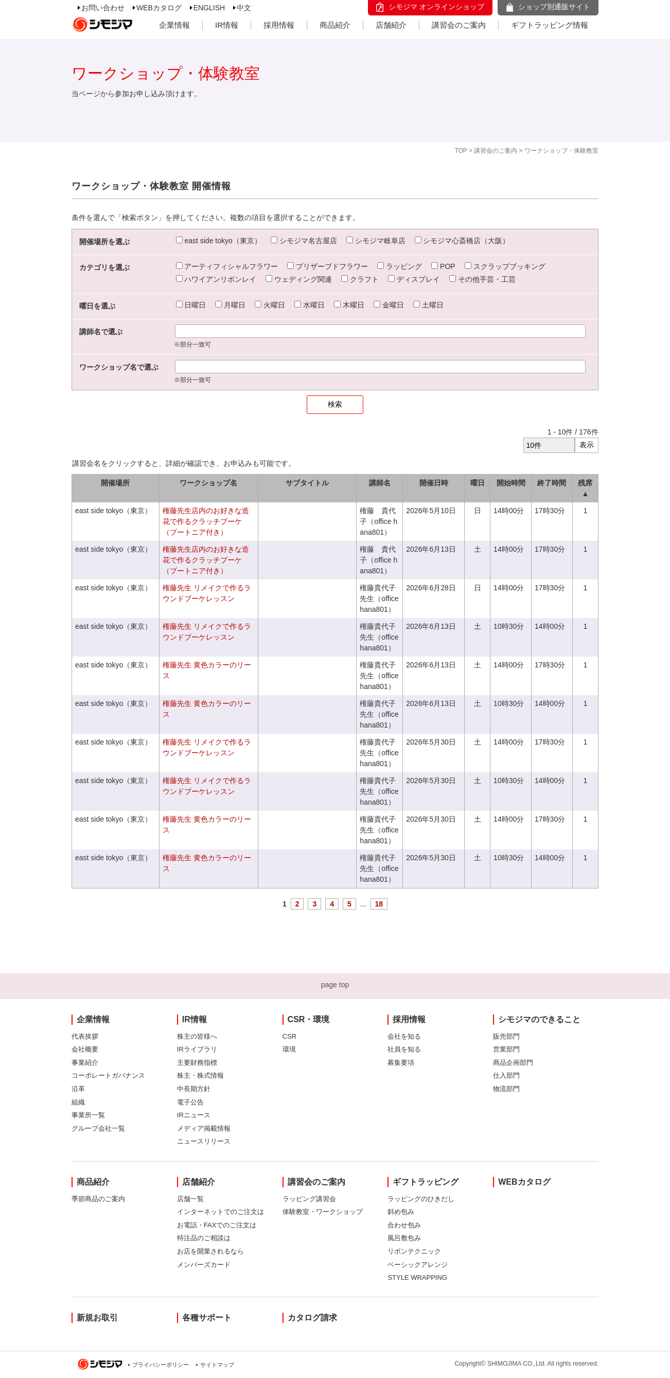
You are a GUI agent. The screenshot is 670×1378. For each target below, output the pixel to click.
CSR (289, 1036)
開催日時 (433, 483)
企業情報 (174, 25)
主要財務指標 (197, 1062)
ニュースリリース (204, 1141)
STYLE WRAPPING (417, 1277)
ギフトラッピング (426, 1181)
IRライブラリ (197, 1049)
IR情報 (226, 25)
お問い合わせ (103, 8)
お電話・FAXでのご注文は (217, 1225)
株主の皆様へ (197, 1036)
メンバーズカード (204, 1264)
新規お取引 (97, 1317)
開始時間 (511, 483)
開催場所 (115, 483)
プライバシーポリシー (160, 1365)
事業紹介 (85, 1062)
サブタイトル (307, 483)
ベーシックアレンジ (417, 1264)
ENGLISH (209, 8)
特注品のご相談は (204, 1238)
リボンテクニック (414, 1251)
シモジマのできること (539, 1019)
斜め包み (400, 1212)
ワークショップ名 (208, 483)
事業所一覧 (88, 1115)
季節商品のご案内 (98, 1199)
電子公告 (190, 1102)
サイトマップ (217, 1365)
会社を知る (404, 1036)
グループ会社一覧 (98, 1128)
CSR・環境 (309, 1019)
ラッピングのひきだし (420, 1199)
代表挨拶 (85, 1036)
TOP (460, 150)
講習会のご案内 (459, 25)
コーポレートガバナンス (108, 1075)
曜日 (477, 483)
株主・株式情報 (200, 1075)
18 (379, 904)
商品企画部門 (513, 1062)
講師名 (380, 483)
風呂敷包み (404, 1238)
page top (335, 985)
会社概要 (85, 1049)
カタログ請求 (312, 1317)
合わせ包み (404, 1225)
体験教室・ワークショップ (323, 1212)
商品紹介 (335, 25)
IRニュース (193, 1115)
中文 (244, 8)
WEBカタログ (159, 8)
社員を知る (404, 1049)
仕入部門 (506, 1075)
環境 (289, 1049)
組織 (78, 1102)
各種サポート (207, 1317)
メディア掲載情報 (204, 1128)
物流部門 (506, 1089)
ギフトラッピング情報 (549, 25)
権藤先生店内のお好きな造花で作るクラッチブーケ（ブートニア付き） (206, 521)
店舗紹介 (391, 25)
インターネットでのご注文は (220, 1212)
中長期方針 (193, 1089)
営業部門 (506, 1049)
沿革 (78, 1089)
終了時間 (551, 483)
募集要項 (400, 1062)
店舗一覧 (190, 1199)
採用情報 (278, 25)
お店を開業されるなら (210, 1251)
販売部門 (506, 1036)
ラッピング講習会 (309, 1199)
